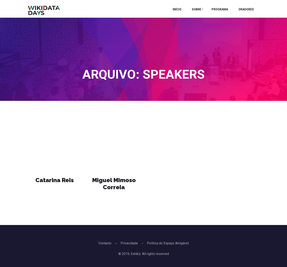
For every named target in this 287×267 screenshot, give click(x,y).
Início (177, 9)
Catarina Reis (54, 180)
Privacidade (129, 243)
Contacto (105, 243)
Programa (220, 9)
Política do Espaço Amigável (168, 243)
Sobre (196, 9)
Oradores (246, 9)
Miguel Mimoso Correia (114, 184)
